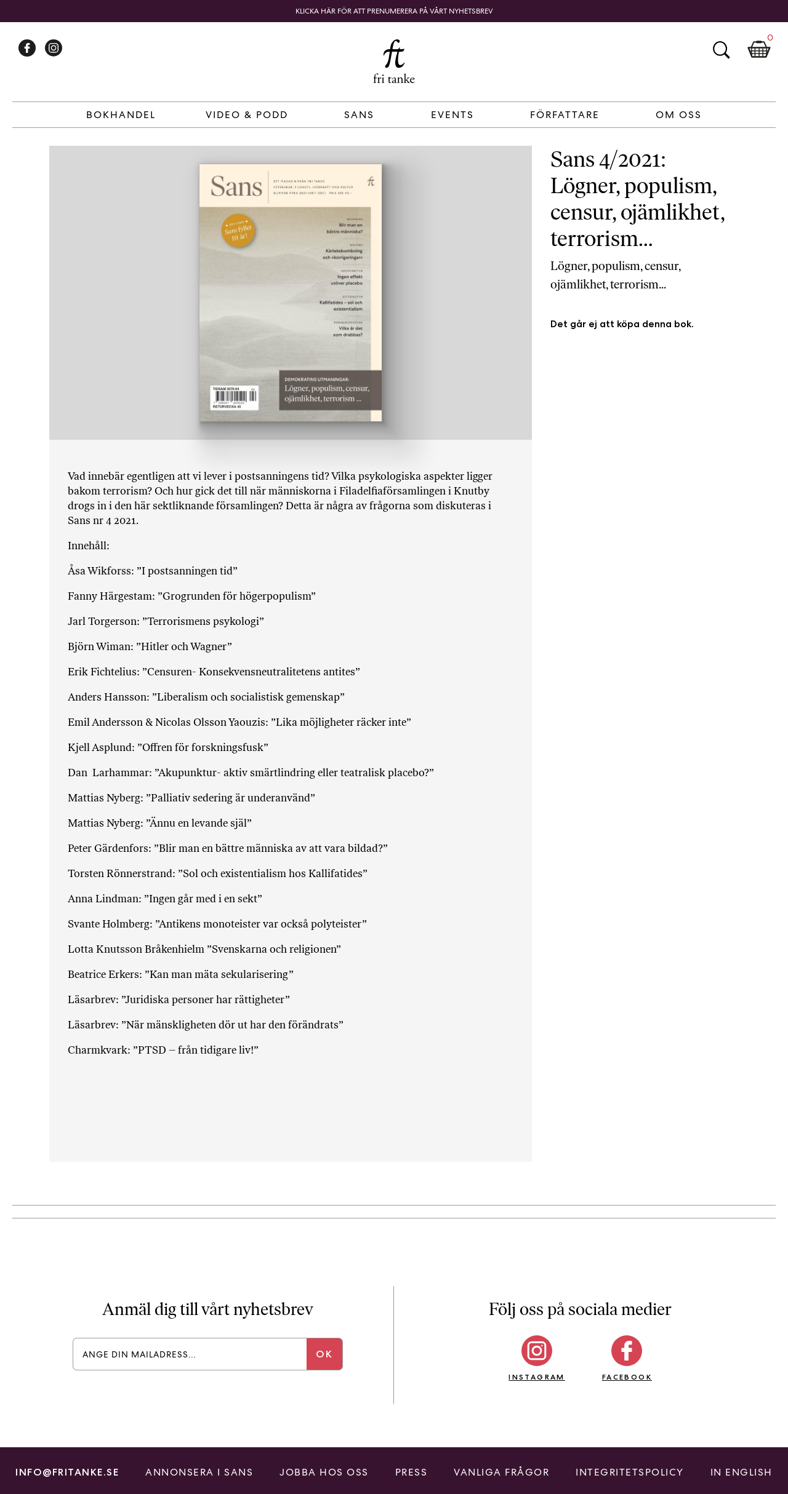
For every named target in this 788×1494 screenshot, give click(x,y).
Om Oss (679, 114)
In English (741, 1472)
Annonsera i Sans (199, 1472)
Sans (359, 114)
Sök (721, 50)
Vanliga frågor (501, 1472)
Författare (565, 114)
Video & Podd (247, 114)
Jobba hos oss (324, 1472)
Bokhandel (121, 114)
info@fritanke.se (67, 1472)
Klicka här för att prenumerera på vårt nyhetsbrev (394, 11)
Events (452, 114)
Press (411, 1472)
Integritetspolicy (630, 1472)
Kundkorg (759, 50)
